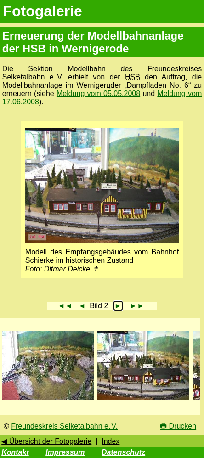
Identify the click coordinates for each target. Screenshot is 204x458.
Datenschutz (123, 452)
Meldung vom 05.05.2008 (98, 93)
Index (110, 441)
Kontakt (15, 452)
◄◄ (65, 306)
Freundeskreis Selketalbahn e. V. (64, 426)
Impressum (65, 452)
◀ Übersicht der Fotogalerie (46, 441)
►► (137, 306)
